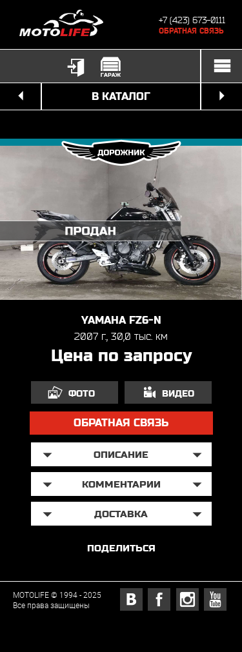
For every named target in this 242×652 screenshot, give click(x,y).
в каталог (121, 96)
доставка (121, 513)
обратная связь (121, 423)
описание (121, 454)
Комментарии (121, 484)
